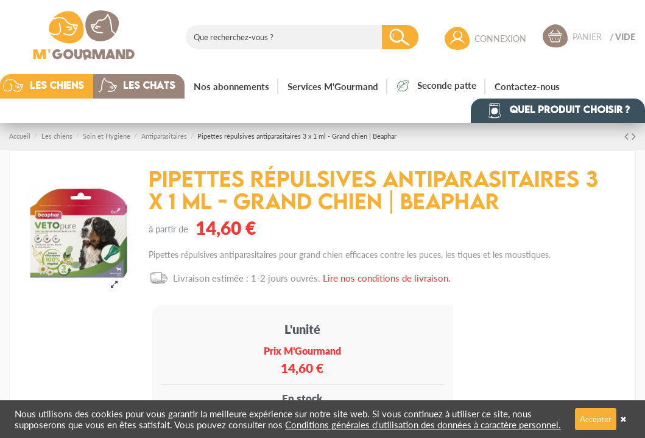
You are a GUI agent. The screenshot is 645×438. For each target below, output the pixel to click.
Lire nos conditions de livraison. (387, 277)
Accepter (596, 419)
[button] (55, 86)
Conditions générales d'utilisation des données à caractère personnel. (423, 424)
